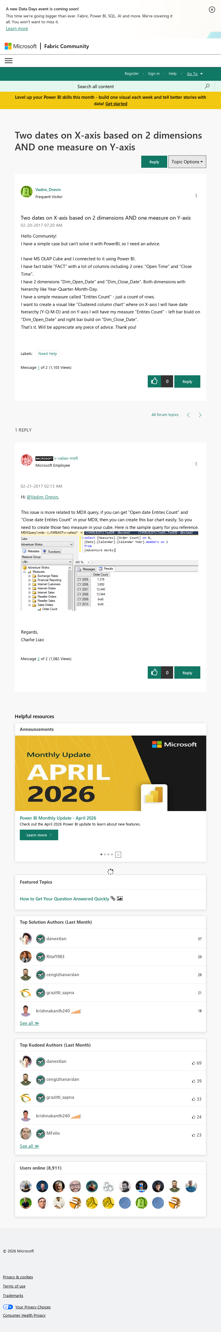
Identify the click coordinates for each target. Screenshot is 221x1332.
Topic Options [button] (185, 162)
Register (132, 73)
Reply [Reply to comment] (187, 672)
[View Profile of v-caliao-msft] (66, 458)
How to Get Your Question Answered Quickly (65, 899)
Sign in (154, 73)
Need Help (47, 353)
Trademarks (13, 1295)
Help (173, 73)
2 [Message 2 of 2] (39, 658)
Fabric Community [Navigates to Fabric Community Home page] (66, 46)
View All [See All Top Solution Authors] (29, 1023)
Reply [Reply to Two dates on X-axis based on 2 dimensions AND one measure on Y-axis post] (187, 381)
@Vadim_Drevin (42, 497)
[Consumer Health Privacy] (110, 1315)
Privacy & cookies (18, 1276)
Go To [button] (192, 73)
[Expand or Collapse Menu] (8, 61)
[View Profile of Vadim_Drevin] (48, 189)
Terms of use (14, 1285)
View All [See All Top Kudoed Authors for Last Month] (29, 1146)
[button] (154, 162)
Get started (116, 103)
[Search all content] (143, 86)
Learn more (17, 28)
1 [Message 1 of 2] (39, 367)
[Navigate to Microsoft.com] (21, 46)
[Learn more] (39, 835)
